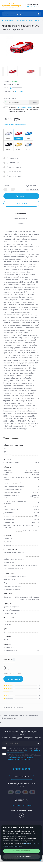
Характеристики (20, 218)
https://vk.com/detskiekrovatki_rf (21, 815)
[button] (34, 4)
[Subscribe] (37, 743)
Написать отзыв (13, 679)
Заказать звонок (33, 6)
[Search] (38, 13)
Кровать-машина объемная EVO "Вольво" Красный (20, 716)
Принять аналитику (21, 851)
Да (10, 158)
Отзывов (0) (20, 223)
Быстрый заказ (21, 204)
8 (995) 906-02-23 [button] (21, 769)
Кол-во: (6, 185)
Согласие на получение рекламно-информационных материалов (20, 758)
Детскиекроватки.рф (9, 718)
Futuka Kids (19, 91)
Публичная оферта (24, 107)
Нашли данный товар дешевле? (14, 124)
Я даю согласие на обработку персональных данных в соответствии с (24, 750)
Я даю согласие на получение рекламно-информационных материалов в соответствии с (24, 756)
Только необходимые (22, 856)
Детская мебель (10, 20)
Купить (34, 102)
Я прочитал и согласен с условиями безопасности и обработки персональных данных (24, 109)
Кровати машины (34, 20)
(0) (10, 88)
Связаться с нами (21, 777)
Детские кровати (22, 20)
